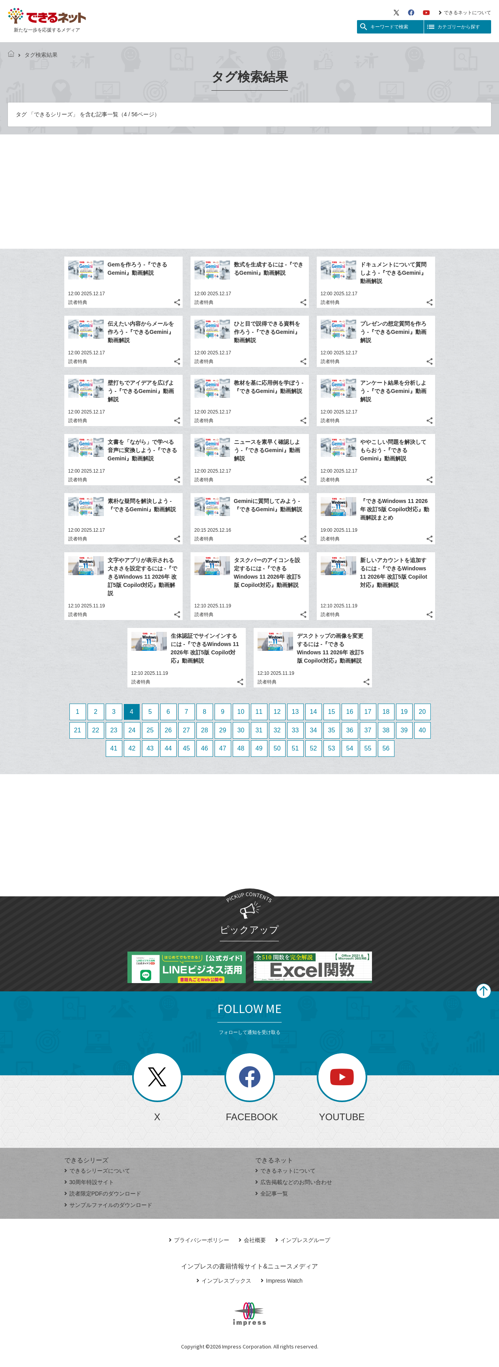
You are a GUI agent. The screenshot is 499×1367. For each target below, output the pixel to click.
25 (150, 730)
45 (186, 748)
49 (259, 748)
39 (404, 730)
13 (295, 711)
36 (349, 730)
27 (186, 730)
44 (168, 748)
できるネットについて (465, 12)
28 (204, 730)
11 (259, 711)
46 (204, 748)
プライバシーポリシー (199, 1240)
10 (241, 711)
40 (422, 730)
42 (132, 748)
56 (386, 748)
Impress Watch (282, 1281)
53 (331, 748)
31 (259, 730)
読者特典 (77, 302)
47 (222, 748)
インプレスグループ (302, 1240)
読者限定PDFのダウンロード (102, 1193)
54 (349, 748)
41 (114, 748)
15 (331, 711)
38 (386, 730)
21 (77, 730)
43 (150, 748)
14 (313, 711)
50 (277, 748)
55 (368, 748)
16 (349, 711)
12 (277, 711)
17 (368, 711)
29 (222, 730)
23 (114, 730)
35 (331, 730)
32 (277, 730)
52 (313, 748)
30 (241, 730)
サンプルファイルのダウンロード (108, 1205)
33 (295, 730)
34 (313, 730)
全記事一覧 (271, 1193)
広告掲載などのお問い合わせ (293, 1182)
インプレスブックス (223, 1281)
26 (168, 730)
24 (132, 730)
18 (386, 711)
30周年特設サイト (89, 1182)
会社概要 (252, 1240)
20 (422, 711)
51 (295, 748)
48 (241, 748)
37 (368, 730)
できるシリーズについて (97, 1171)
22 (95, 730)
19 (404, 711)
